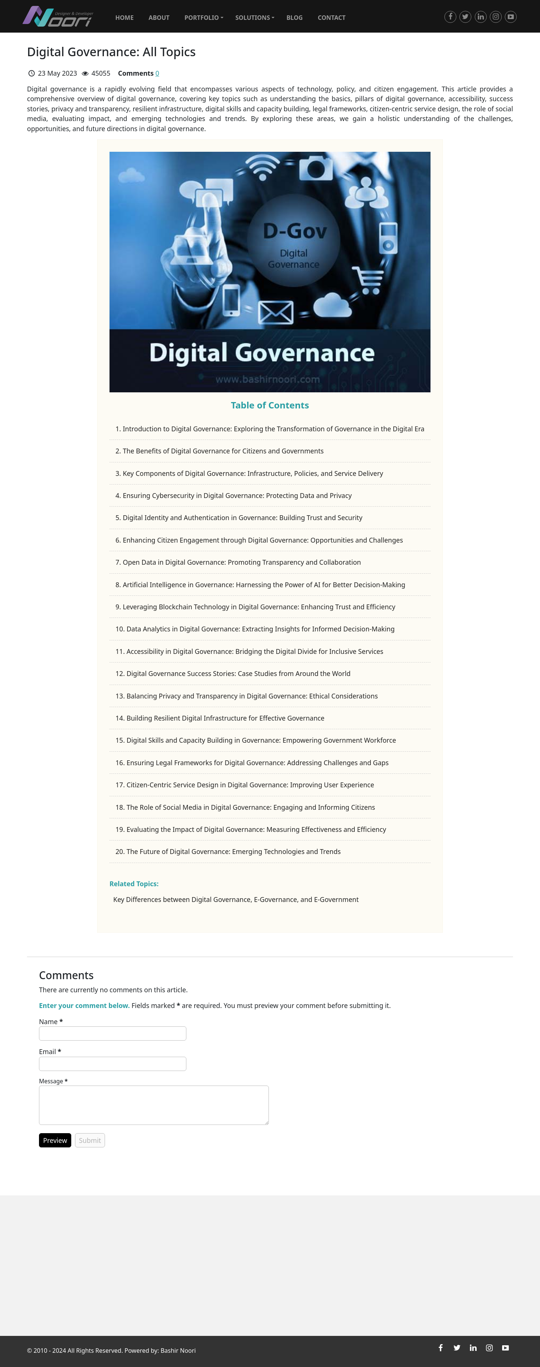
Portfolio (204, 17)
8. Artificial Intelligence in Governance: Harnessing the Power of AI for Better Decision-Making (260, 584)
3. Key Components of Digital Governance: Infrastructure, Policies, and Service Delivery (249, 473)
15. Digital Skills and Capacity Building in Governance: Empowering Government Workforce (256, 740)
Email (50, 1051)
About (159, 17)
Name (51, 1021)
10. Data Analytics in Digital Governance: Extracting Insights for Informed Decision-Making (255, 628)
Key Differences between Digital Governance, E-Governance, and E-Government (236, 899)
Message (53, 1081)
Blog (294, 17)
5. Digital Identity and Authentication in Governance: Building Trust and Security (239, 517)
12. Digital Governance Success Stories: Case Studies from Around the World (233, 673)
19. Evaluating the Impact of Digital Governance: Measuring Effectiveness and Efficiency (251, 829)
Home (124, 17)
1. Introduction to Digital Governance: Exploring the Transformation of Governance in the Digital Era (270, 428)
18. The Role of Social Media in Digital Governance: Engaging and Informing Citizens (245, 807)
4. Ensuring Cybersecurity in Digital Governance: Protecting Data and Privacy (234, 495)
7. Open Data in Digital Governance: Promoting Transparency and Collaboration (238, 562)
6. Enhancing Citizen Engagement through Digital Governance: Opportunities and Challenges (259, 539)
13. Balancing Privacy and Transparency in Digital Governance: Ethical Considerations (247, 695)
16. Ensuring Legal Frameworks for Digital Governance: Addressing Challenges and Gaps (252, 762)
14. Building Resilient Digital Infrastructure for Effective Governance (220, 717)
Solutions (255, 17)
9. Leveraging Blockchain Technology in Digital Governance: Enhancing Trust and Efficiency (255, 606)
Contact (331, 17)
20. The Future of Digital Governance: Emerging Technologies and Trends (228, 851)
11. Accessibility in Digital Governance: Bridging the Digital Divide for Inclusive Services (249, 651)
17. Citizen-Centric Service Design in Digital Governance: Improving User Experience (245, 784)
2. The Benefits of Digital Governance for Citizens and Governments (220, 450)
